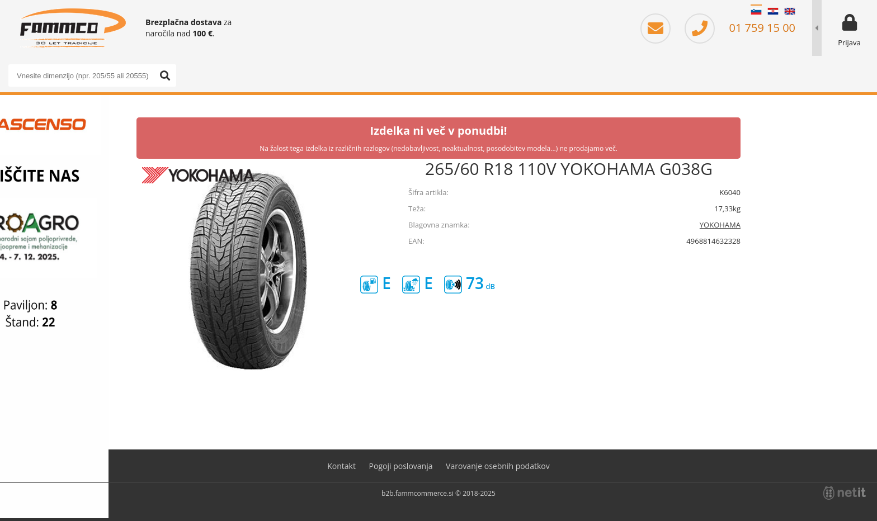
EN (789, 11)
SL (756, 11)
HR (773, 11)
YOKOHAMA (720, 225)
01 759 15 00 (740, 27)
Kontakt (341, 466)
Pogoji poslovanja (401, 466)
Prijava (849, 42)
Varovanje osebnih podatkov (498, 466)
